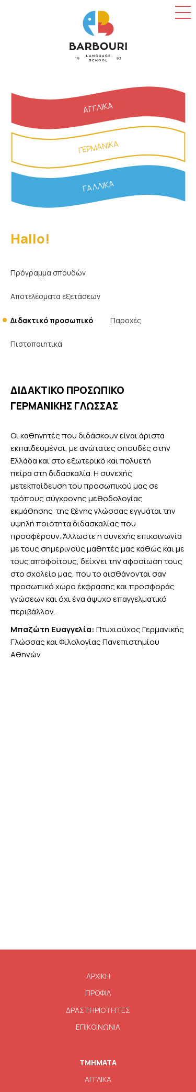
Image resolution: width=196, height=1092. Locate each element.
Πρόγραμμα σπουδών (48, 273)
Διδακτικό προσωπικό (51, 320)
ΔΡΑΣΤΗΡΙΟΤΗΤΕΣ (98, 1010)
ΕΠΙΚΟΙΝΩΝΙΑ (98, 1027)
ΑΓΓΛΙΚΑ (98, 1079)
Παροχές (125, 320)
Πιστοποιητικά (36, 344)
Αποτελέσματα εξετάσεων (55, 296)
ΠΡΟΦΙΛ (98, 993)
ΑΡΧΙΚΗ (98, 976)
